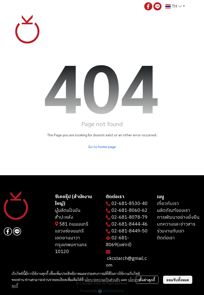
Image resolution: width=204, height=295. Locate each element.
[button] (175, 6)
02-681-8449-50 (129, 231)
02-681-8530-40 (129, 204)
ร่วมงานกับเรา (170, 231)
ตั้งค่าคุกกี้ (147, 279)
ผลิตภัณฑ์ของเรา (173, 210)
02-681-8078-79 (129, 217)
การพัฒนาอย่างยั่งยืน (178, 217)
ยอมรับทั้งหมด (177, 279)
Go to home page (102, 146)
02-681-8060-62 (129, 210)
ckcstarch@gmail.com (126, 262)
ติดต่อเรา (166, 238)
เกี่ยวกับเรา (168, 204)
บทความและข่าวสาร (176, 224)
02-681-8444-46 (129, 224)
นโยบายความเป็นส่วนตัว (102, 279)
